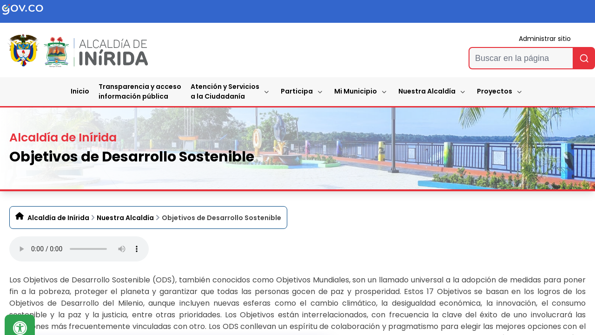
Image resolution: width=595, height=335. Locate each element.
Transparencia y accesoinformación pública (140, 91)
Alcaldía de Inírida (58, 217)
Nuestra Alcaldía (427, 91)
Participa (297, 91)
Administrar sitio (545, 38)
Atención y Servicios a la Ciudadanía (225, 91)
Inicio (80, 91)
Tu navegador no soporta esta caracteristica (79, 248)
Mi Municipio (355, 91)
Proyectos (494, 91)
